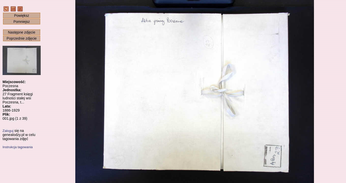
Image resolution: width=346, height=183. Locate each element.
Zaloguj (8, 131)
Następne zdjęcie (21, 32)
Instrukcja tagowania (18, 147)
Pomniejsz (21, 22)
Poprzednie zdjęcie (22, 38)
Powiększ (21, 15)
